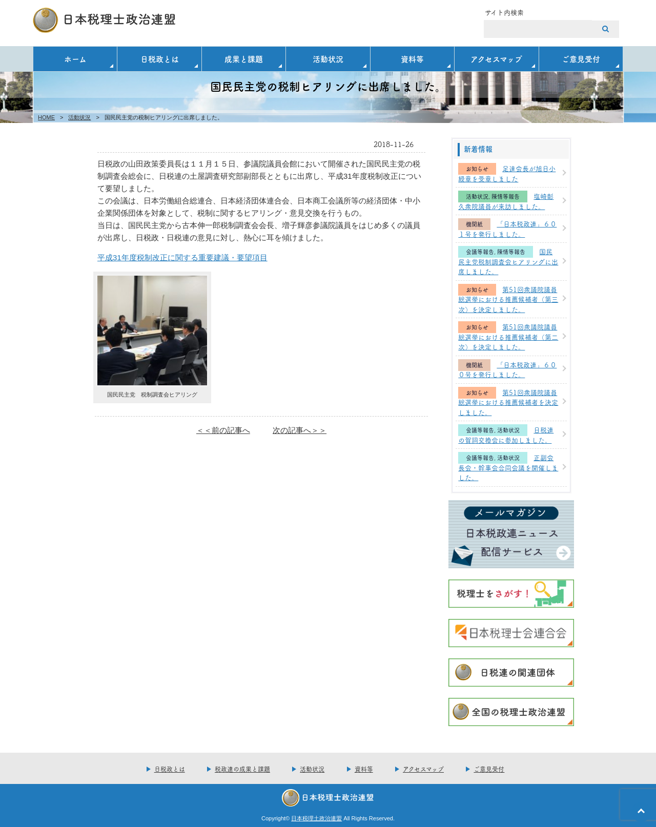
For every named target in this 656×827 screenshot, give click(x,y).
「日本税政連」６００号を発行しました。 (507, 369)
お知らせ (477, 169)
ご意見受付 (581, 58)
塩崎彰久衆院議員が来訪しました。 (506, 201)
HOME (46, 117)
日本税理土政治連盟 (316, 818)
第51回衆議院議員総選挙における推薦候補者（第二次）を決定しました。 (508, 336)
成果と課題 (243, 58)
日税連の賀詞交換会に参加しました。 (506, 434)
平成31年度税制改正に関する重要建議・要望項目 (182, 257)
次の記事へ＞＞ (299, 430)
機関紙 (474, 224)
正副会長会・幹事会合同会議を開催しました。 (508, 467)
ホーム (75, 58)
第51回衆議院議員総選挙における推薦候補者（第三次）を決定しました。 (508, 299)
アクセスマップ (496, 58)
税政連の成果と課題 (242, 768)
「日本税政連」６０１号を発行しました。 (507, 228)
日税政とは (159, 58)
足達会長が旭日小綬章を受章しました (507, 173)
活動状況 (328, 58)
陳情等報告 (505, 196)
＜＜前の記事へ (223, 430)
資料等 (412, 58)
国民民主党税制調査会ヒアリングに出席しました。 (508, 261)
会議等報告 (480, 252)
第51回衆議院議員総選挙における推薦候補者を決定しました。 (508, 402)
